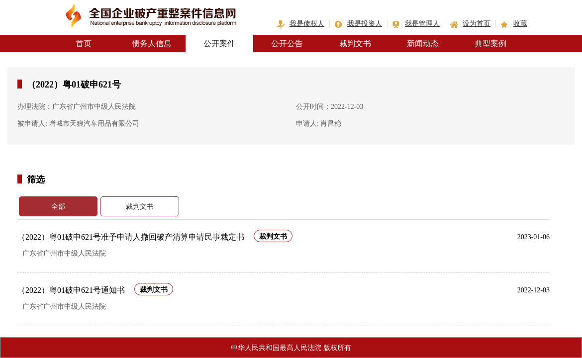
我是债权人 (307, 23)
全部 (58, 206)
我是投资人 (364, 23)
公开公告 (287, 43)
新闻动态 (423, 43)
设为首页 (476, 23)
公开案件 (219, 43)
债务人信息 (152, 43)
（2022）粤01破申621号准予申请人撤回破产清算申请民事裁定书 (130, 237)
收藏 (520, 23)
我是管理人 (422, 23)
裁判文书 (355, 43)
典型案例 (490, 43)
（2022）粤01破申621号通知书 (71, 290)
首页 (84, 43)
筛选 (36, 179)
